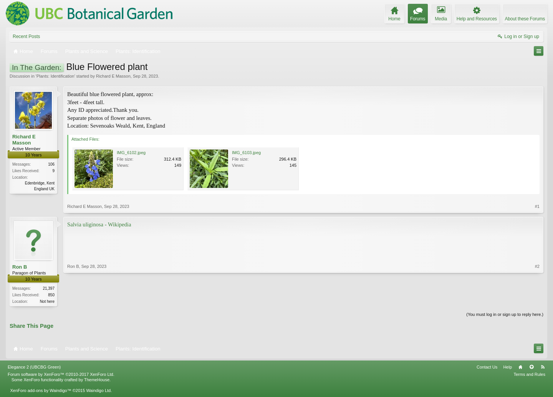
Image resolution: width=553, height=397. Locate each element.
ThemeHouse (96, 380)
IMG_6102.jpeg (131, 152)
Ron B (19, 267)
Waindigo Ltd (98, 391)
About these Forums (525, 19)
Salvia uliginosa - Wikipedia (99, 224)
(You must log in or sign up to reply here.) (504, 315)
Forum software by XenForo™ (61, 375)
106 (51, 164)
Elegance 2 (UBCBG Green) (34, 367)
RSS (542, 367)
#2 (537, 300)
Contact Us (487, 367)
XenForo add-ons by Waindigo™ (40, 391)
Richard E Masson (113, 76)
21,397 (49, 288)
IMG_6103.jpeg (246, 152)
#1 (537, 206)
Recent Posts (26, 36)
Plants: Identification (55, 76)
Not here (47, 301)
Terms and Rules (529, 375)
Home (520, 367)
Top (531, 367)
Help (507, 367)
